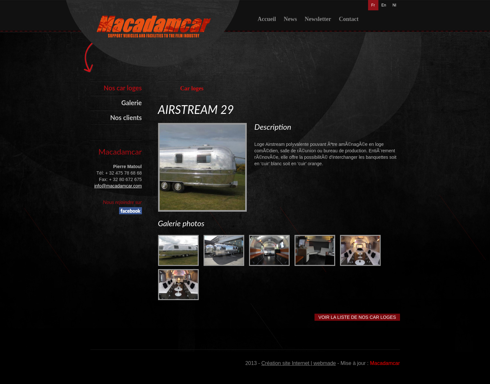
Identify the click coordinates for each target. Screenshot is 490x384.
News (290, 19)
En (383, 5)
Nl (394, 5)
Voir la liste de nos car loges (357, 317)
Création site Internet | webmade (298, 363)
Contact (348, 19)
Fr (373, 5)
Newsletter (318, 19)
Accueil (267, 19)
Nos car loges (123, 88)
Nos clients (126, 117)
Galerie (131, 102)
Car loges (192, 88)
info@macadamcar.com (118, 185)
